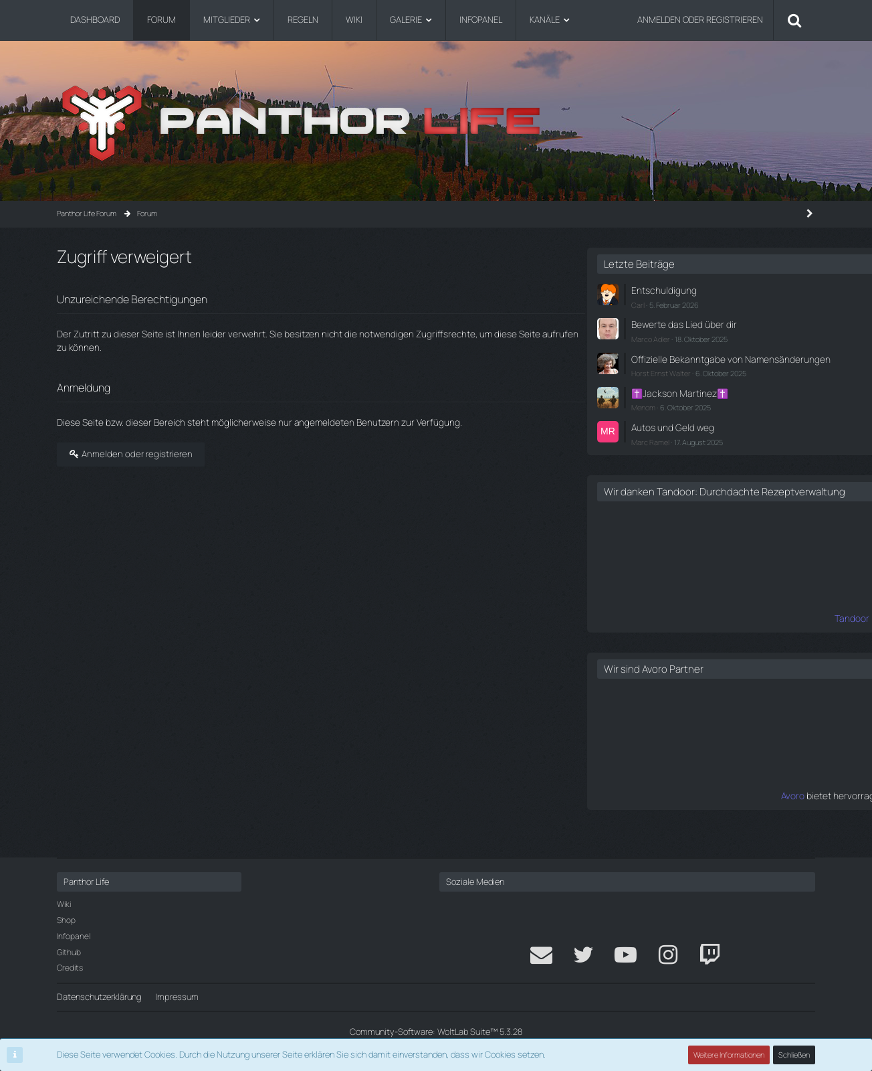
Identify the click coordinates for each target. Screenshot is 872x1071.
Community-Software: (436, 1031)
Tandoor (615, 635)
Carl (638, 303)
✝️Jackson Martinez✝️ (676, 400)
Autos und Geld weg (670, 432)
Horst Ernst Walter (661, 381)
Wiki (64, 904)
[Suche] (794, 20)
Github (69, 952)
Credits (70, 968)
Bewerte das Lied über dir (680, 323)
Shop (66, 920)
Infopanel (73, 936)
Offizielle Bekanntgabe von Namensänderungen (682, 361)
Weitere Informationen (729, 1055)
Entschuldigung (661, 290)
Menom (644, 413)
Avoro (621, 811)
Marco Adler (651, 336)
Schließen (794, 1055)
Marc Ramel (651, 446)
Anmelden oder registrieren (700, 19)
